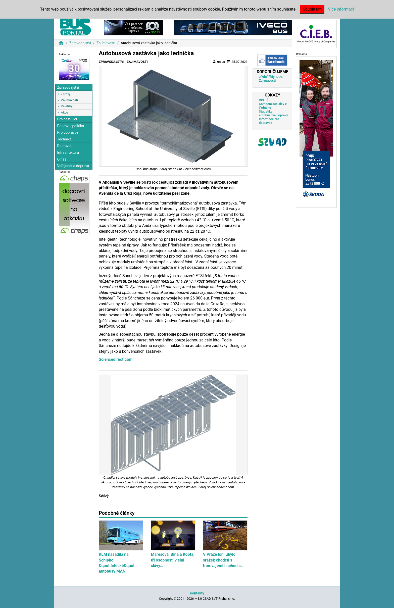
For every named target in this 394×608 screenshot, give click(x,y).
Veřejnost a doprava (73, 166)
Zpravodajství (80, 43)
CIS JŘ (263, 100)
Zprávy (65, 94)
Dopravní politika (70, 126)
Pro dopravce (67, 132)
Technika (64, 139)
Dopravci (64, 146)
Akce (64, 112)
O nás (61, 159)
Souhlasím (312, 9)
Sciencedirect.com (115, 359)
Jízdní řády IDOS (271, 77)
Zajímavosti (105, 43)
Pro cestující (67, 119)
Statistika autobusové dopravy (273, 113)
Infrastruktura (68, 152)
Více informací (341, 9)
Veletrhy (66, 106)
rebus (218, 62)
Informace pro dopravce (269, 121)
